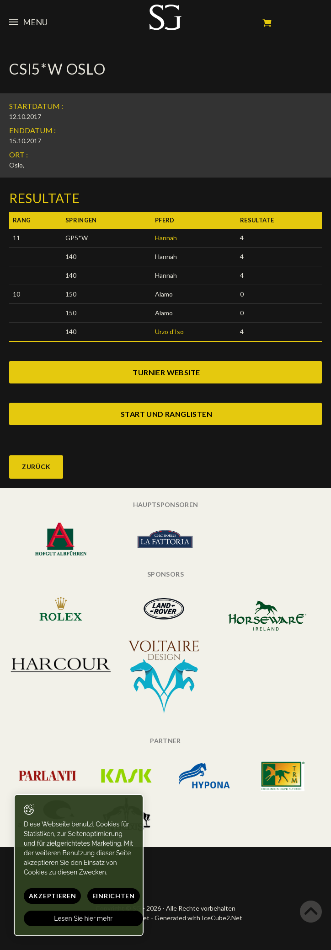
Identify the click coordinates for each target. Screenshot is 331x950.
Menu (28, 22)
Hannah (166, 238)
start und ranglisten (166, 414)
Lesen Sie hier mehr (83, 918)
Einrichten (113, 896)
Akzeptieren (52, 896)
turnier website (166, 372)
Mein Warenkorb (267, 22)
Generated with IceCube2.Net (198, 918)
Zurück (36, 466)
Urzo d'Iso (169, 331)
